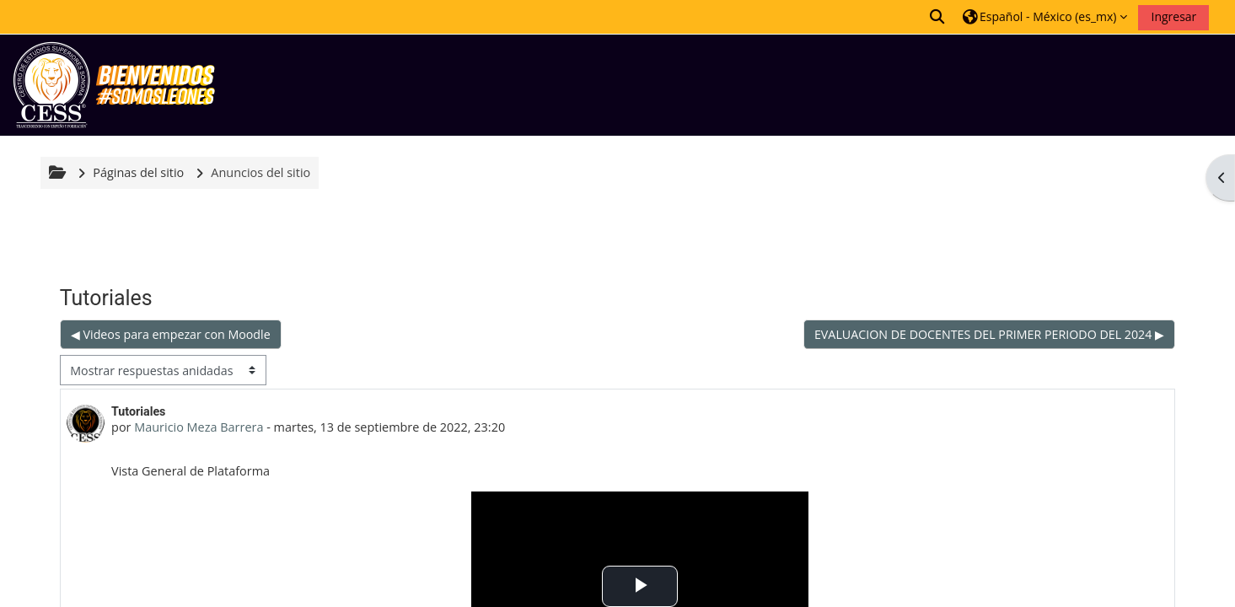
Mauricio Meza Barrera (198, 427)
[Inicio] (114, 84)
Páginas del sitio (138, 172)
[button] (938, 16)
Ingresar (1173, 16)
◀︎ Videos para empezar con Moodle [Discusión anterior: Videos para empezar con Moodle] (171, 334)
